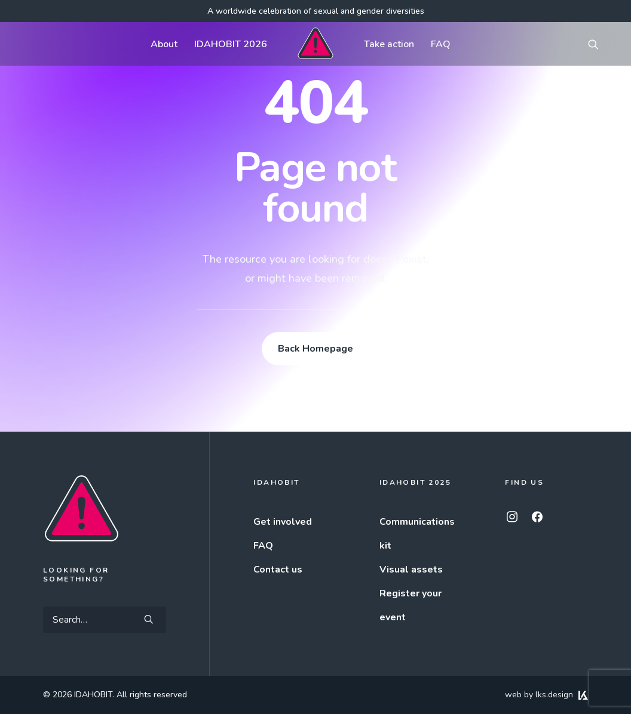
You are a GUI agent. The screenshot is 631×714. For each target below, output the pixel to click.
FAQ (441, 44)
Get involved (282, 521)
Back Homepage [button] (315, 348)
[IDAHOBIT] (315, 43)
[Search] (104, 620)
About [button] (164, 44)
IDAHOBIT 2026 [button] (230, 44)
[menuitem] (164, 44)
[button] (598, 44)
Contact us (277, 569)
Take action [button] (389, 44)
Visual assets (411, 569)
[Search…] (104, 620)
